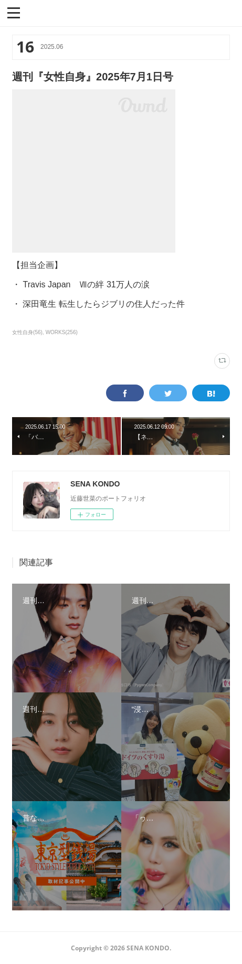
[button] (13, 12)
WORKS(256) (62, 332)
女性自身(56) (27, 332)
